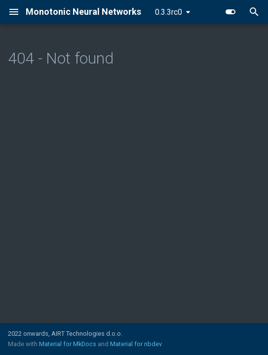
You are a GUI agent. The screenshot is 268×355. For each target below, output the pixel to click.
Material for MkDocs (68, 344)
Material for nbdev (136, 344)
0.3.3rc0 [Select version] (168, 12)
